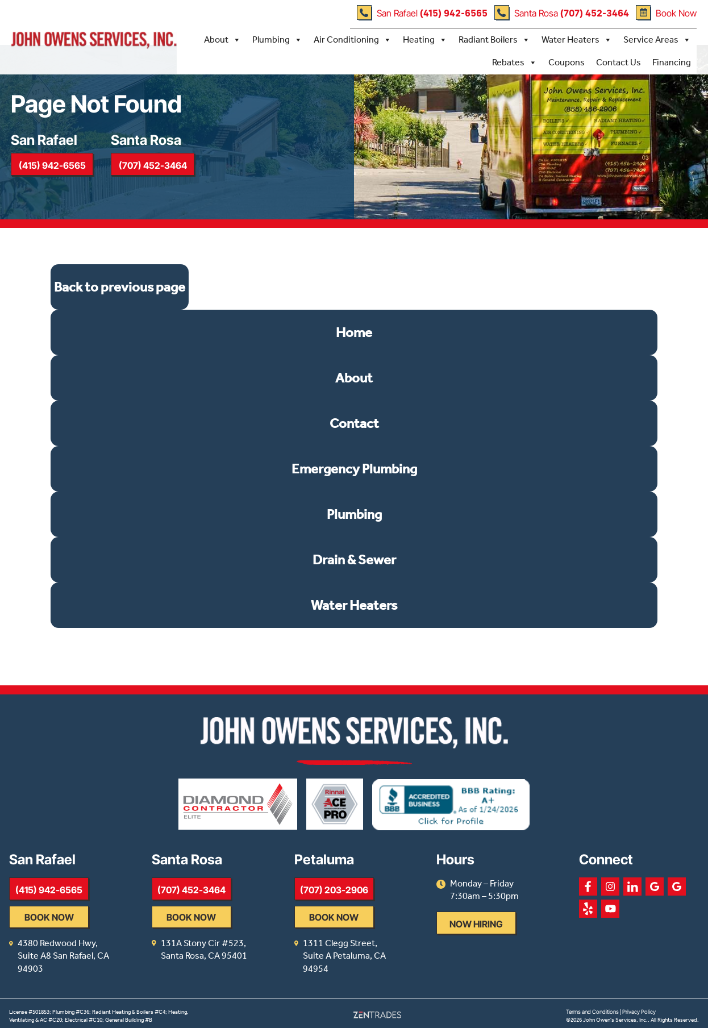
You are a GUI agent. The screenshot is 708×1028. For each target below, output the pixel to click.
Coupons (566, 61)
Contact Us (618, 61)
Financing (671, 61)
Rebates (514, 62)
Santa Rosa (561, 13)
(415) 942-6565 (53, 169)
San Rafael (422, 13)
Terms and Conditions (592, 1006)
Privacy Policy (639, 1006)
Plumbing (277, 39)
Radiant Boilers (494, 39)
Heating (425, 39)
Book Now (666, 13)
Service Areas (657, 39)
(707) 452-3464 (157, 169)
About (222, 39)
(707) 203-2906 (361, 897)
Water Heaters (577, 39)
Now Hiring (517, 932)
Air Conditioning (353, 39)
